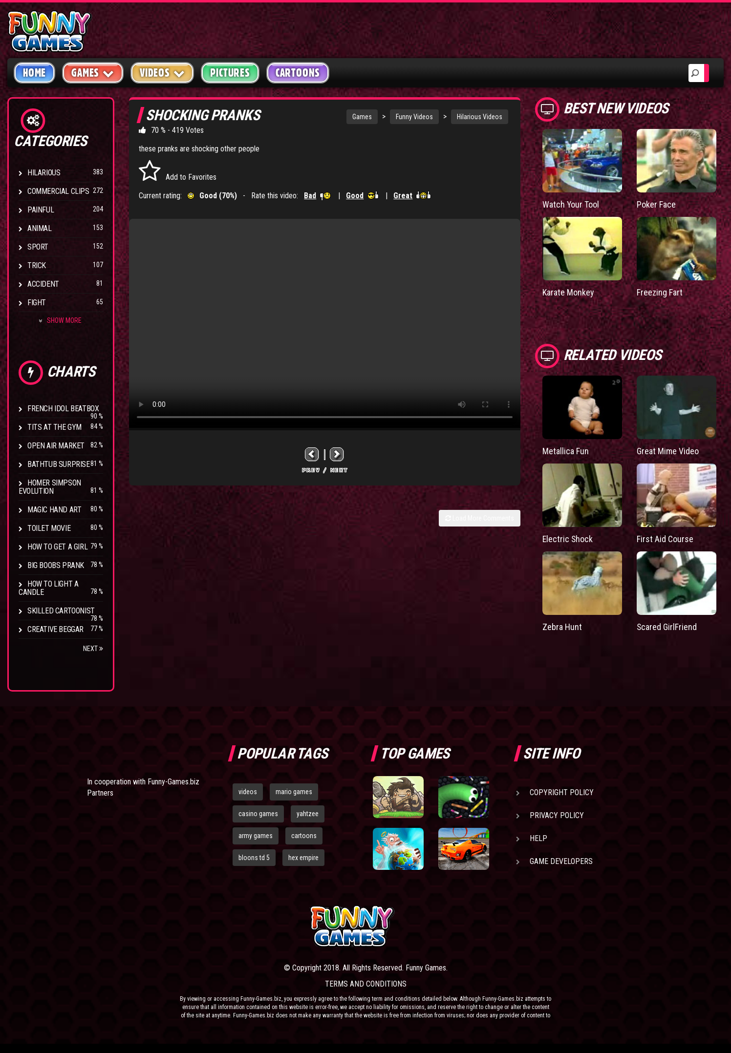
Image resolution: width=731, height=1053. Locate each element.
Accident (43, 284)
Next (93, 649)
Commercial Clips (58, 191)
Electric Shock (568, 539)
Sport (37, 247)
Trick (36, 265)
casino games (258, 814)
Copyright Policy (562, 792)
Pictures (230, 73)
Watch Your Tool (571, 204)
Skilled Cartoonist (61, 610)
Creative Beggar (55, 629)
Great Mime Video (668, 451)
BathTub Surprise (58, 464)
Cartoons (298, 73)
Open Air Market (56, 445)
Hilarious (43, 172)
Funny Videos (414, 117)
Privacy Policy (557, 815)
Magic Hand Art (54, 509)
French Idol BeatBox (63, 408)
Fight (36, 302)
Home (34, 73)
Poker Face (656, 204)
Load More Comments (479, 518)
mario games (294, 792)
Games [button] (92, 72)
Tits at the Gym (54, 427)
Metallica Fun (565, 451)
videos (247, 792)
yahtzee (308, 814)
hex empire (303, 858)
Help (538, 838)
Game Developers (561, 861)
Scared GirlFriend (667, 627)
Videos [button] (162, 72)
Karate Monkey (568, 292)
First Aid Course (665, 539)
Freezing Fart (660, 292)
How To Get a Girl (57, 546)
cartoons (304, 836)
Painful (40, 209)
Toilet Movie (48, 528)
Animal (39, 228)
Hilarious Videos (479, 117)
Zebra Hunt (562, 627)
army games (255, 836)
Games (362, 117)
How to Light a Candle (48, 588)
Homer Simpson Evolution (50, 487)
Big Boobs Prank (55, 565)
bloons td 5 (254, 858)
